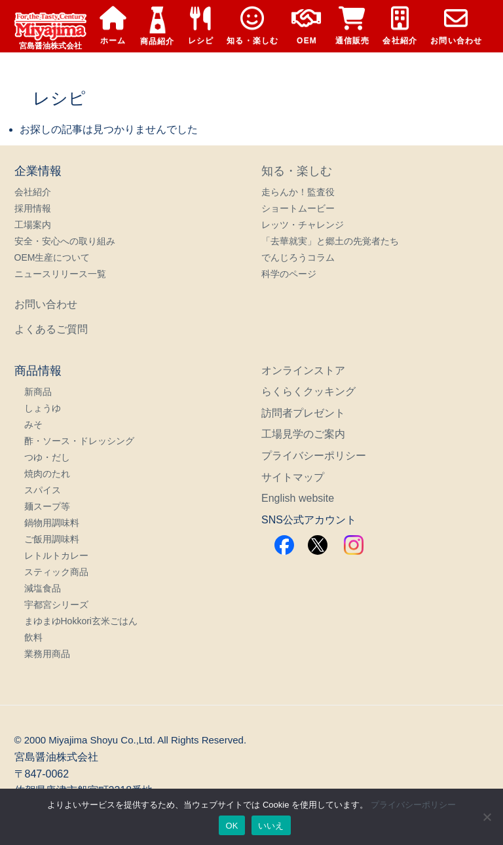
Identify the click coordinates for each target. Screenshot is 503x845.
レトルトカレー (56, 555)
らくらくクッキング (308, 391)
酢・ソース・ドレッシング (79, 441)
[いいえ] (486, 816)
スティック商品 (56, 572)
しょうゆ (42, 408)
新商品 (38, 391)
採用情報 (32, 208)
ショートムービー (298, 208)
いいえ (271, 826)
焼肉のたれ (47, 473)
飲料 (33, 637)
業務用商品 (47, 653)
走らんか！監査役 (298, 192)
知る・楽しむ (252, 26)
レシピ (201, 26)
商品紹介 (157, 26)
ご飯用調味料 (51, 539)
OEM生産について (52, 257)
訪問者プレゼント (303, 413)
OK (231, 826)
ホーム (113, 26)
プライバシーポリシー (313, 455)
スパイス (42, 490)
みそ (33, 424)
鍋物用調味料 (51, 522)
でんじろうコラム (298, 257)
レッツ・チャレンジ (302, 224)
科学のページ (288, 274)
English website (297, 498)
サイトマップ (292, 477)
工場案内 (32, 224)
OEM (306, 26)
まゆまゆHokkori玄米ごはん (81, 621)
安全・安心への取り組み (64, 241)
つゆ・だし (47, 457)
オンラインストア (303, 370)
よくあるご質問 (51, 329)
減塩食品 (42, 588)
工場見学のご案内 (303, 434)
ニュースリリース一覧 (60, 274)
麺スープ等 (47, 506)
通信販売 (352, 26)
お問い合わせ (456, 26)
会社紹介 (399, 26)
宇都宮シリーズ (56, 604)
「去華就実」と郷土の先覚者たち (330, 241)
